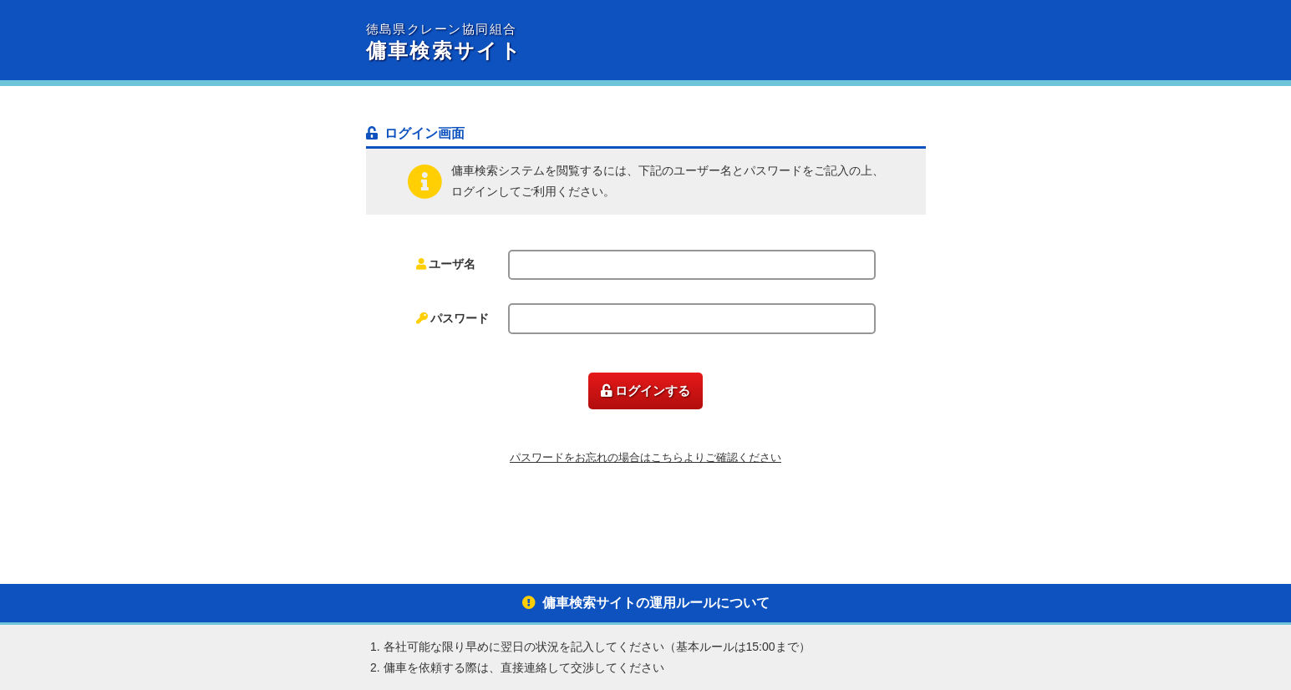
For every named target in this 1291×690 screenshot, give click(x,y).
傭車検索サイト (506, 42)
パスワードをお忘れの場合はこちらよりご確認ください (645, 458)
